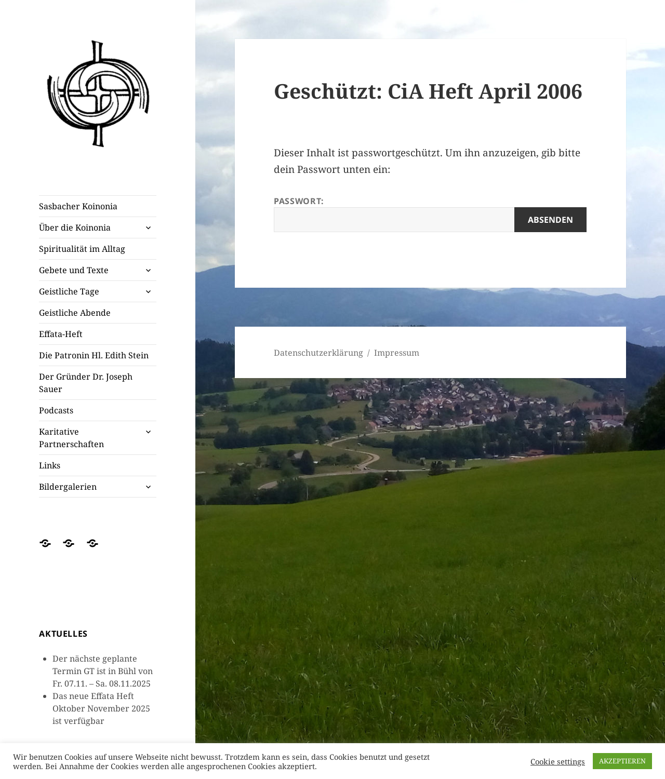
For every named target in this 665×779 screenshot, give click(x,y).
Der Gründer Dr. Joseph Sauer (85, 383)
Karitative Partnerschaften (71, 438)
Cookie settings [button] (557, 761)
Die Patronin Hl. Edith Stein (94, 355)
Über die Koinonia (75, 227)
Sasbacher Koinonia (78, 206)
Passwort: (430, 213)
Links (49, 465)
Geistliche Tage (69, 291)
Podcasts (56, 410)
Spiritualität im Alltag (82, 248)
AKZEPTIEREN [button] (622, 760)
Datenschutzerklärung (318, 352)
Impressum (396, 352)
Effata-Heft (61, 334)
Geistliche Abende (75, 312)
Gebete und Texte (74, 270)
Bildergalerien (68, 486)
